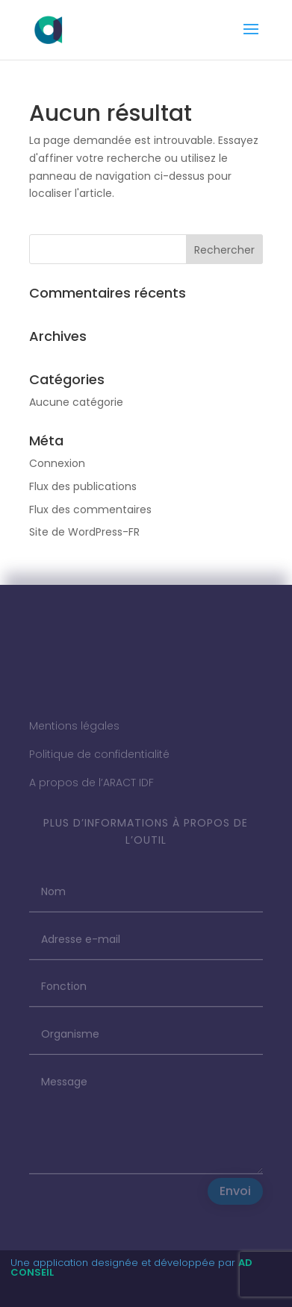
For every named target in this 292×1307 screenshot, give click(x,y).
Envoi (235, 1196)
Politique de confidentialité (99, 758)
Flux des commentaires (90, 509)
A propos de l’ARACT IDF (91, 787)
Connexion (57, 463)
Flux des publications (83, 486)
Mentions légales (74, 731)
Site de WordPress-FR (84, 531)
